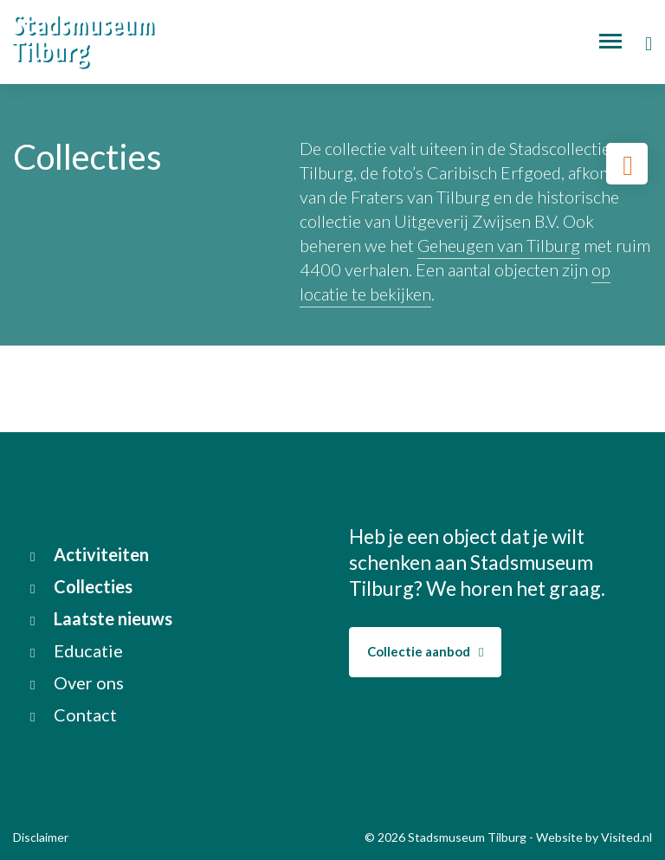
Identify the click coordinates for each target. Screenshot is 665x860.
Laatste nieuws (101, 618)
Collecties (81, 586)
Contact (73, 714)
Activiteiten (89, 554)
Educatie (76, 650)
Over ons (77, 682)
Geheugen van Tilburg (498, 245)
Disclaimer (40, 837)
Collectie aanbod (425, 651)
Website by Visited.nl (594, 837)
